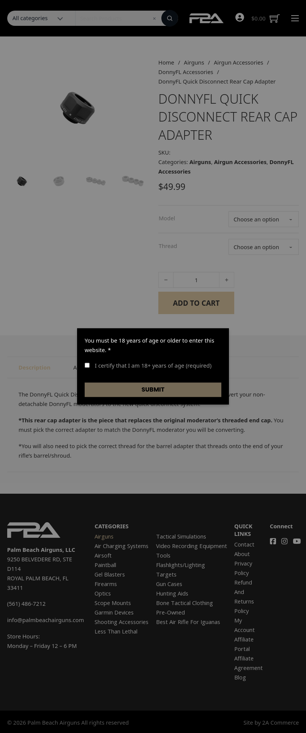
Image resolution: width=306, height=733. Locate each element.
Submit (153, 389)
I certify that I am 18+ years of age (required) (148, 365)
